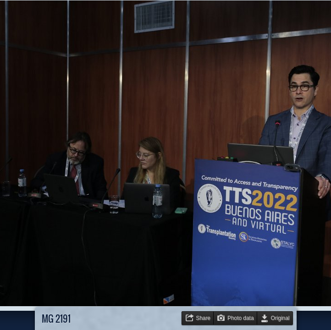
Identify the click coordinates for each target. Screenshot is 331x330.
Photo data (240, 318)
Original (280, 318)
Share (203, 318)
